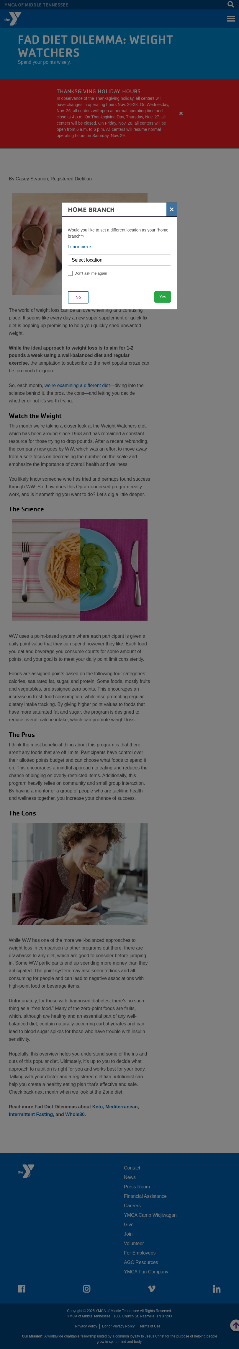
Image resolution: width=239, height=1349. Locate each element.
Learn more (79, 246)
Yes (162, 296)
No (78, 297)
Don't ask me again (90, 273)
